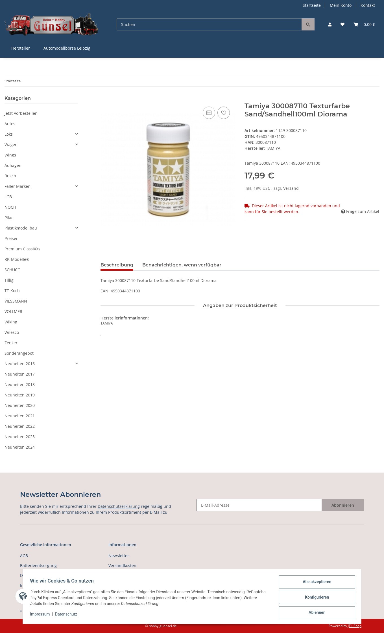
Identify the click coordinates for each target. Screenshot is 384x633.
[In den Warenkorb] (105, 99)
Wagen (11, 144)
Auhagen (13, 165)
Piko (8, 217)
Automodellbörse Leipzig (66, 48)
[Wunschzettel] (342, 24)
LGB (8, 196)
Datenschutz (68, 615)
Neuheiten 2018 (20, 384)
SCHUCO (13, 269)
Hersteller (20, 48)
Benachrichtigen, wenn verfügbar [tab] (181, 265)
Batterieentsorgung (38, 565)
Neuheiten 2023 (20, 436)
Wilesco (12, 332)
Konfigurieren (315, 598)
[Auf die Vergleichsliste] (209, 113)
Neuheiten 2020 (20, 405)
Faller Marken (17, 186)
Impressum (42, 615)
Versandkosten (122, 565)
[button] (330, 24)
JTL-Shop (354, 625)
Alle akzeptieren (315, 583)
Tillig (9, 280)
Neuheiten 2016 (20, 363)
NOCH (10, 207)
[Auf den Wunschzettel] (223, 113)
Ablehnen (315, 613)
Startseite (312, 5)
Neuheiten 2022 (20, 426)
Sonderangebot (19, 353)
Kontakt (368, 5)
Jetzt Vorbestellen (21, 113)
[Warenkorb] (364, 24)
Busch (10, 175)
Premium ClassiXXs (22, 249)
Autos (10, 123)
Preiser (11, 238)
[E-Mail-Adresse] (259, 505)
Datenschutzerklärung (119, 506)
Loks (9, 134)
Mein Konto (341, 5)
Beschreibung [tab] (117, 265)
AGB (24, 555)
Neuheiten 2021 (20, 415)
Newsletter (118, 555)
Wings (10, 155)
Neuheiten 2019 (20, 395)
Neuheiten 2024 (20, 447)
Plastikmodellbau (21, 228)
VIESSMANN (16, 301)
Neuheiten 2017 (20, 374)
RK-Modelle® (17, 259)
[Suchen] (209, 24)
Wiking (11, 322)
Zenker (11, 342)
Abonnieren (342, 505)
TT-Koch (12, 290)
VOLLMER (13, 311)
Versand (291, 188)
